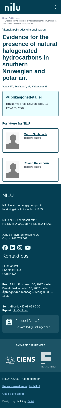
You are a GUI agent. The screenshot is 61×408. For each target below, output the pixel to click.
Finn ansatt (11, 266)
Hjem (4, 18)
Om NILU (10, 273)
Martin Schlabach (35, 134)
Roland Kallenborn (36, 163)
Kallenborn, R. (40, 86)
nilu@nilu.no (20, 310)
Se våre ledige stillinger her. (33, 327)
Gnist (31, 401)
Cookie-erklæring (13, 393)
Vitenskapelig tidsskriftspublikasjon (24, 29)
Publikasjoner (14, 18)
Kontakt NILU (12, 269)
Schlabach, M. (22, 86)
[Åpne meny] (55, 7)
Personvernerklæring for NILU (21, 386)
